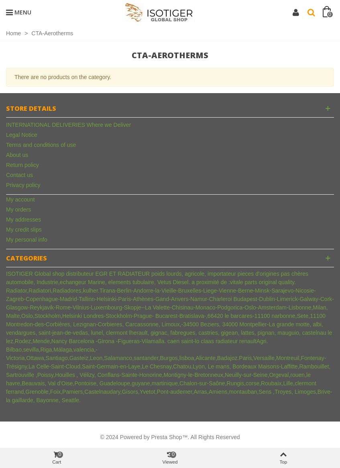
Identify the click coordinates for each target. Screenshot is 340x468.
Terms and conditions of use (41, 145)
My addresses (23, 219)
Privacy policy (23, 185)
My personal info (26, 239)
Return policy (22, 165)
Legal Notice (21, 135)
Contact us (19, 175)
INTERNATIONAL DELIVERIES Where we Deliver (68, 125)
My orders (18, 209)
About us (17, 155)
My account (20, 199)
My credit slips (24, 229)
